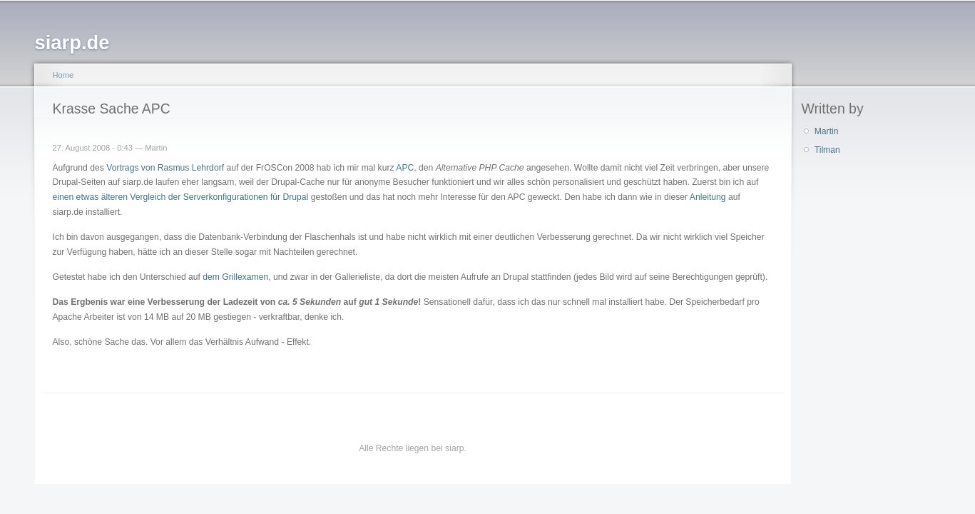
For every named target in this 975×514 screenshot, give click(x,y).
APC (405, 168)
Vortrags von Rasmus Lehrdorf (165, 168)
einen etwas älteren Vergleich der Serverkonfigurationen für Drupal (181, 197)
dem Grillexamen (235, 277)
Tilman (827, 150)
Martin (827, 131)
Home (63, 75)
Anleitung (708, 197)
